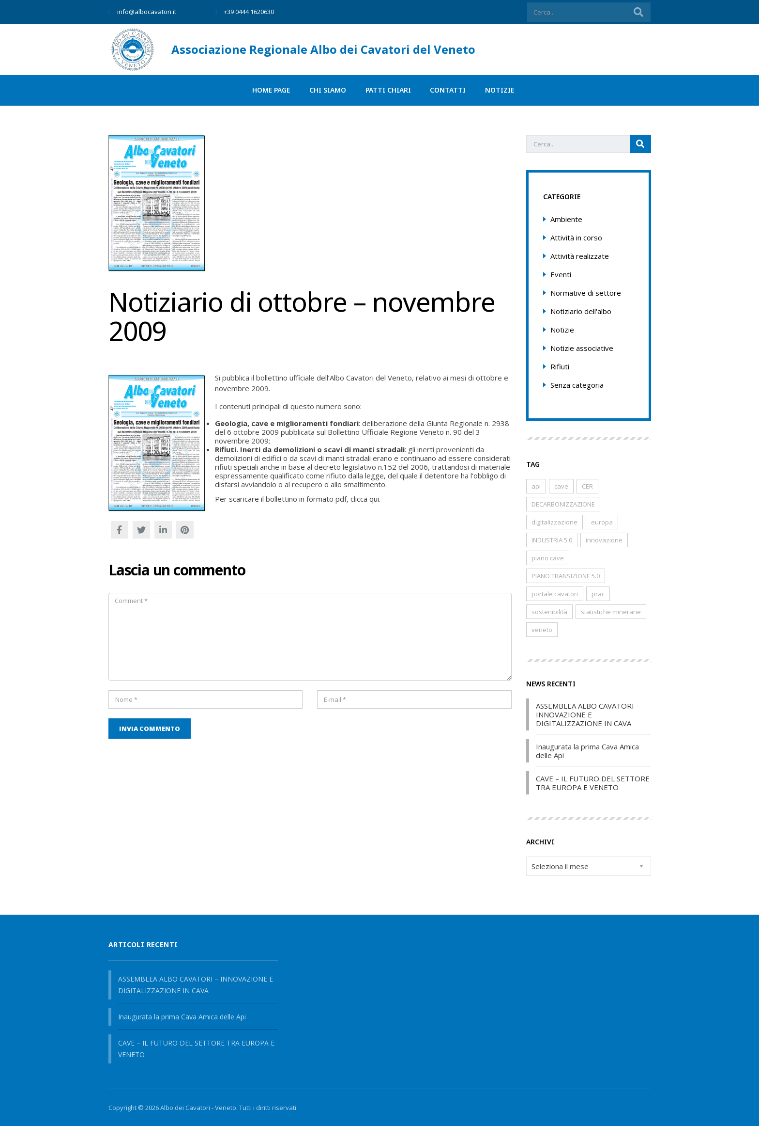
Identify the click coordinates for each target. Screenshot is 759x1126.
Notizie (500, 90)
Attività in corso (576, 237)
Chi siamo (327, 90)
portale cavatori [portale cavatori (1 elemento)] (554, 593)
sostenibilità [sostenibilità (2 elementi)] (549, 611)
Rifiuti (559, 366)
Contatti (448, 90)
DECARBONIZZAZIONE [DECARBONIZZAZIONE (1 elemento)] (563, 504)
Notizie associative (581, 348)
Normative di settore (585, 293)
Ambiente (566, 219)
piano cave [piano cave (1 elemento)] (547, 558)
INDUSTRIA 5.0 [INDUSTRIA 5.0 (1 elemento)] (551, 540)
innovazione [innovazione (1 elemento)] (604, 540)
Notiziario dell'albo (580, 311)
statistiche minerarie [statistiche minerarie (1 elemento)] (611, 611)
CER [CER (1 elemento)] (587, 486)
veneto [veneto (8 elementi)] (541, 629)
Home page (271, 90)
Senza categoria (577, 385)
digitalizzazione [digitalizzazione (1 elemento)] (554, 522)
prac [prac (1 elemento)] (598, 593)
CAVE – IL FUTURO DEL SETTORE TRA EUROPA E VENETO (593, 783)
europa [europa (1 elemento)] (602, 522)
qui (374, 499)
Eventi (560, 274)
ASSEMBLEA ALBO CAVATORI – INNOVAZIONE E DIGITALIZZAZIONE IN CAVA (588, 714)
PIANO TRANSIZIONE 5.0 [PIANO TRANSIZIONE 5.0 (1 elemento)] (565, 575)
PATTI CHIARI (388, 90)
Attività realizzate (579, 256)
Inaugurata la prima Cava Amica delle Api (587, 751)
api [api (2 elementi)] (536, 486)
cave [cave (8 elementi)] (561, 486)
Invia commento (149, 728)
